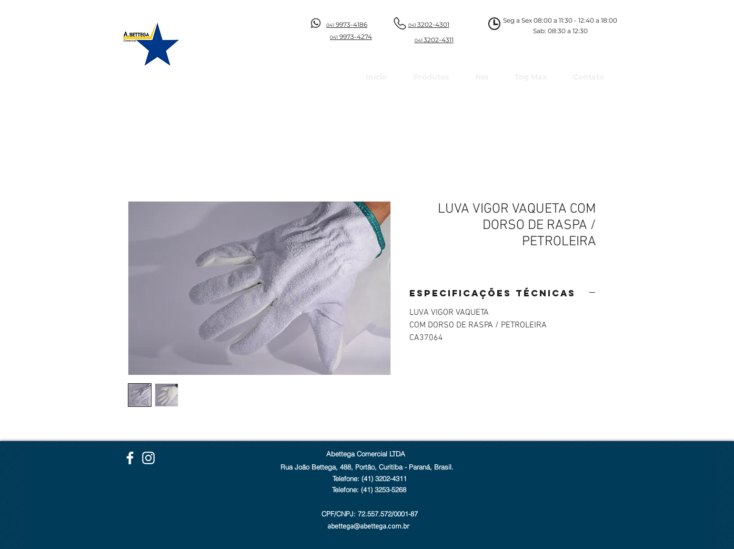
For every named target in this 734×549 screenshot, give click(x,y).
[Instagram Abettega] (148, 458)
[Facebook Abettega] (130, 458)
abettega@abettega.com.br (368, 526)
